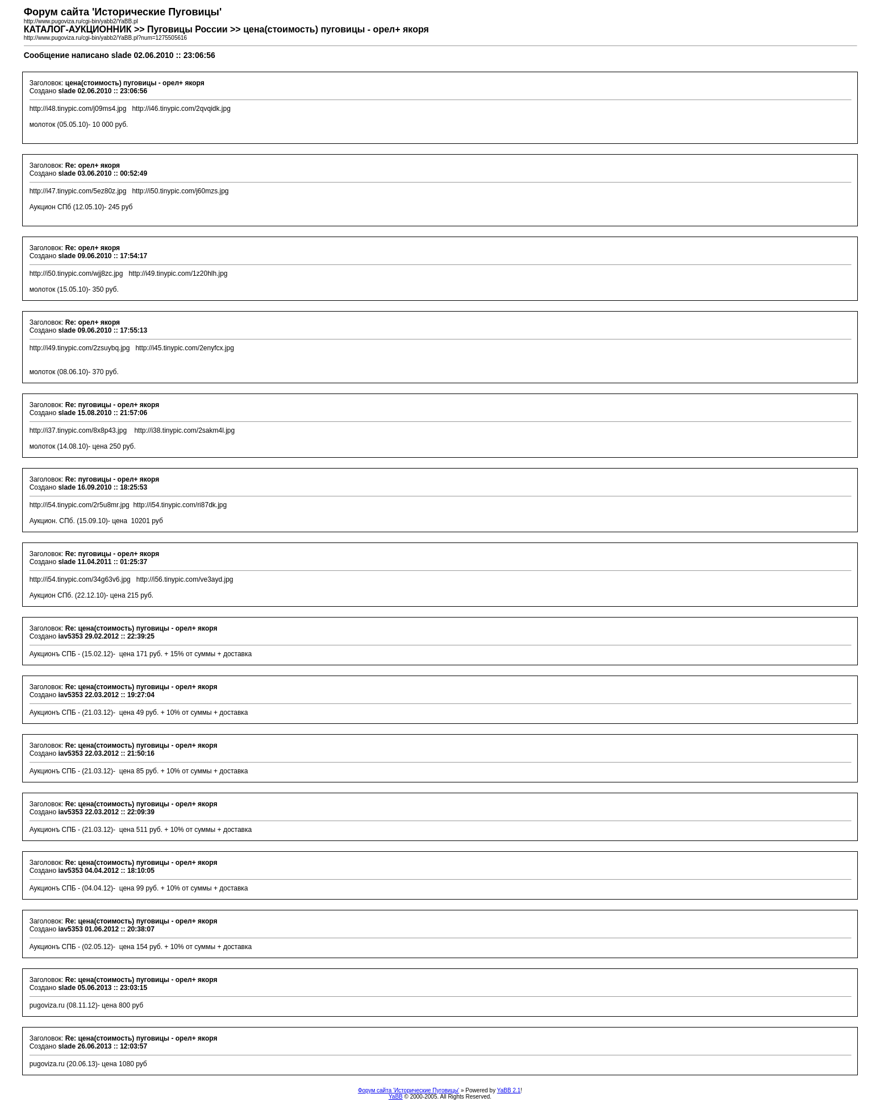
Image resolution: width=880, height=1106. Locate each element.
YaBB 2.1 (509, 1090)
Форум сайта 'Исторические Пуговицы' (408, 1090)
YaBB (396, 1096)
